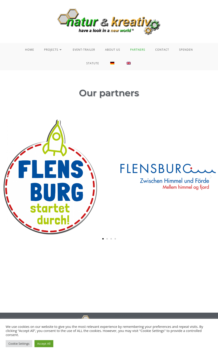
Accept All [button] (44, 344)
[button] (7, 176)
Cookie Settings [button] (18, 344)
